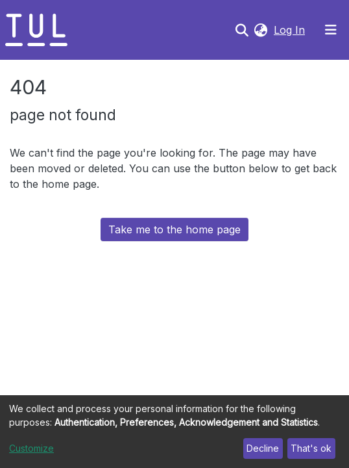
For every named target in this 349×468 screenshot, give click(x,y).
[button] (260, 30)
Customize (31, 448)
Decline (263, 448)
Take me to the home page (174, 229)
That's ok (311, 448)
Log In (290, 29)
